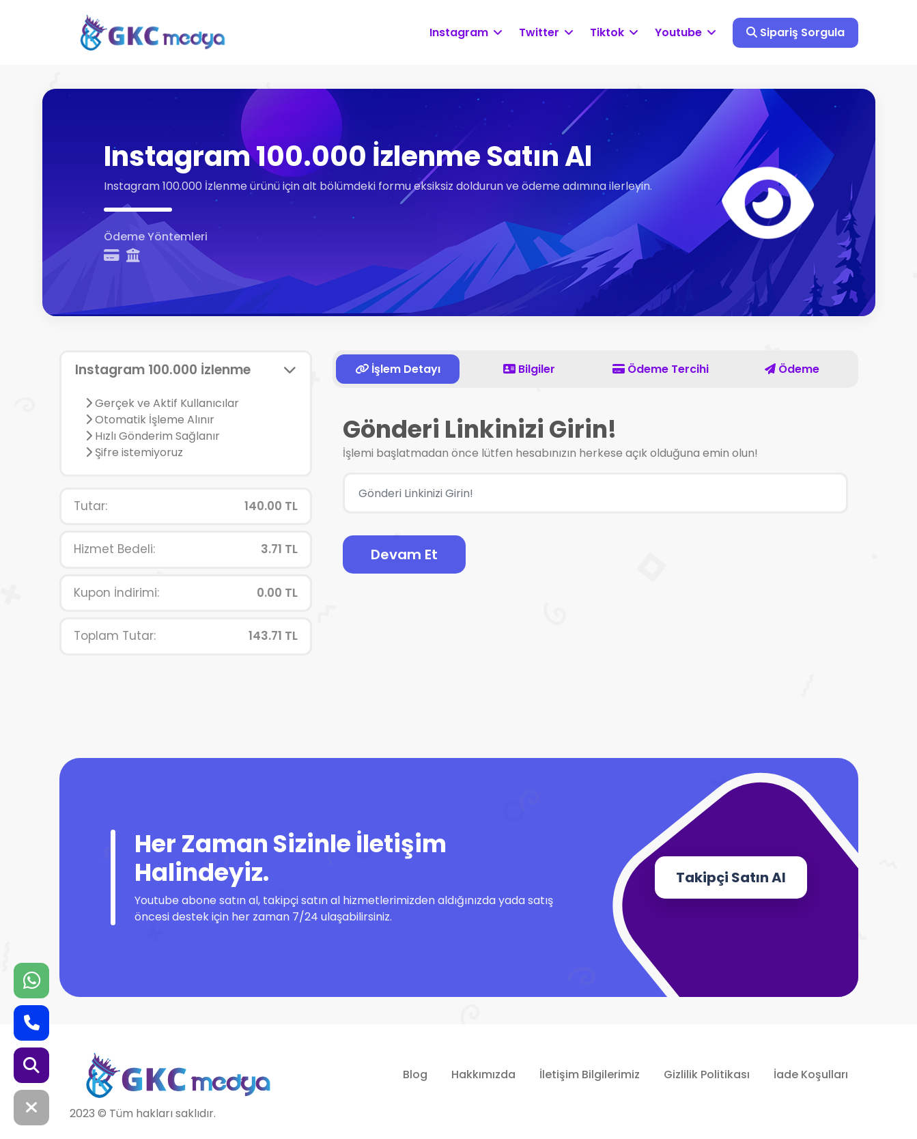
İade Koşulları (811, 1074)
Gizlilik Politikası (707, 1074)
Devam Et (404, 554)
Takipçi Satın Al (731, 877)
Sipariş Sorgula (795, 32)
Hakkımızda (483, 1074)
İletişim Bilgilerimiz (589, 1074)
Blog (415, 1074)
